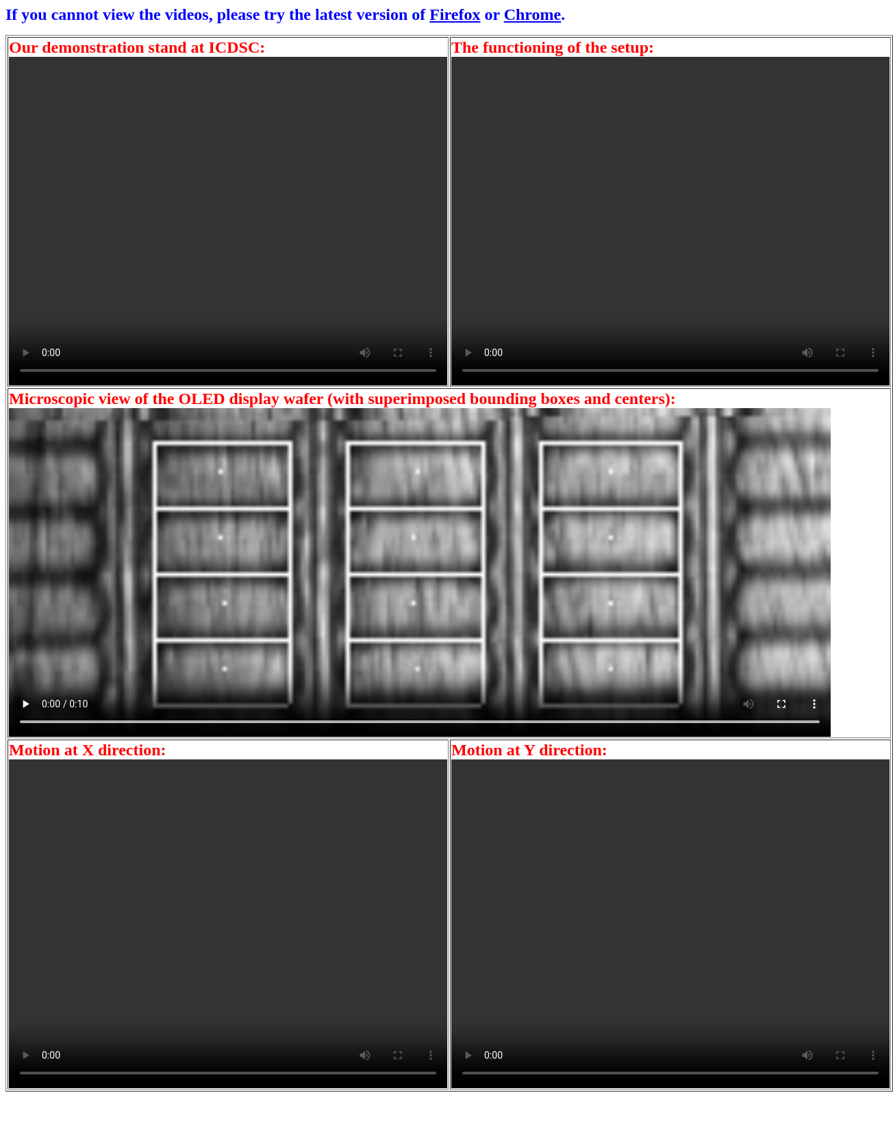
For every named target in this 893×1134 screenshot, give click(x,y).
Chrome (533, 14)
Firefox (454, 14)
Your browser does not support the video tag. (228, 221)
